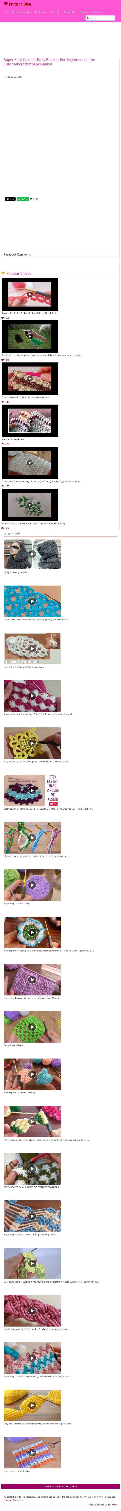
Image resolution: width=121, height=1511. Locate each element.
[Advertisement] (60, 34)
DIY (7, 12)
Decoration (55, 12)
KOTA (114, 1504)
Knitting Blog (17, 4)
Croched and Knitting (22, 12)
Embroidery (40, 12)
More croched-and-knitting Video (61, 1486)
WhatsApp (23, 199)
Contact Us (18, 1500)
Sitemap (8, 1500)
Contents (96, 12)
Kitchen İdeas (69, 12)
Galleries (84, 12)
